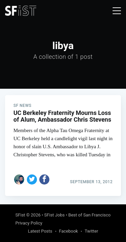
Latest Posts (40, 231)
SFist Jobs (54, 214)
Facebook (68, 231)
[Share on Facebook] (44, 179)
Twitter (91, 231)
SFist (20, 214)
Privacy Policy (28, 223)
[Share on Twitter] (32, 179)
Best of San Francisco (89, 214)
